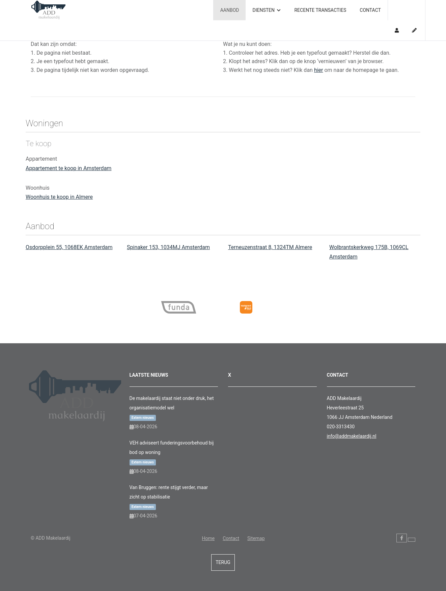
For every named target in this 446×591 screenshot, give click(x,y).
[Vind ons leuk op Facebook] (401, 538)
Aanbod (229, 10)
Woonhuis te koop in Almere (59, 197)
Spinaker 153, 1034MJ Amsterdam (168, 247)
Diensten (266, 10)
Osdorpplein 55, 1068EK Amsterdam (69, 247)
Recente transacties (320, 10)
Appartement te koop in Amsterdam (68, 168)
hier (318, 70)
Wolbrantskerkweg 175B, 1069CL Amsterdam (369, 252)
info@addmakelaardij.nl (352, 436)
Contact (370, 10)
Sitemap (255, 538)
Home (208, 538)
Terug (223, 562)
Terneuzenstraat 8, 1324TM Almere (270, 247)
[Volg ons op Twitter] (411, 540)
